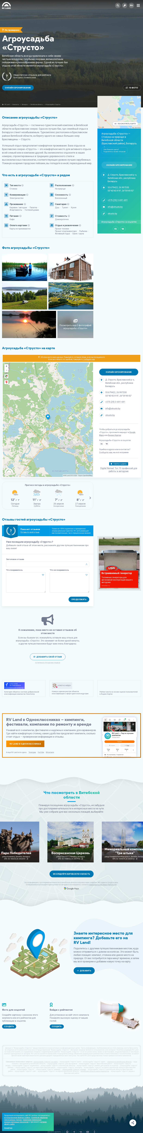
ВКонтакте (50, 752)
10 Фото (132, 88)
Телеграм (32, 752)
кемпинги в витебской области (119, 1062)
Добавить (84, 971)
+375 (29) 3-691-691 (118, 200)
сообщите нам (89, 359)
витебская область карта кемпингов (95, 1071)
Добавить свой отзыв (47, 657)
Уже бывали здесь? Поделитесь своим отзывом (114, 150)
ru (131, 5)
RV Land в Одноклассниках (25, 744)
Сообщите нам (105, 452)
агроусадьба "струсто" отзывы (74, 1069)
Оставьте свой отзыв (29, 532)
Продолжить (78, 599)
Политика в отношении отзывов (47, 663)
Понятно (8, 1128)
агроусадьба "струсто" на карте (45, 1062)
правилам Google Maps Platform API (103, 885)
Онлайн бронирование (18, 88)
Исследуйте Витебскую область (71, 874)
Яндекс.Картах (114, 435)
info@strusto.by (115, 207)
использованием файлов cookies (17, 1118)
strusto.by (112, 213)
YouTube (41, 752)
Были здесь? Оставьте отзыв (24, 77)
